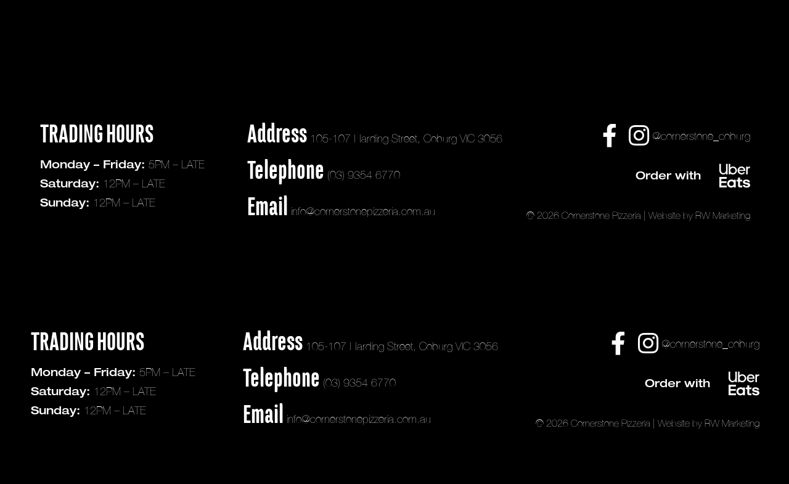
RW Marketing (722, 215)
